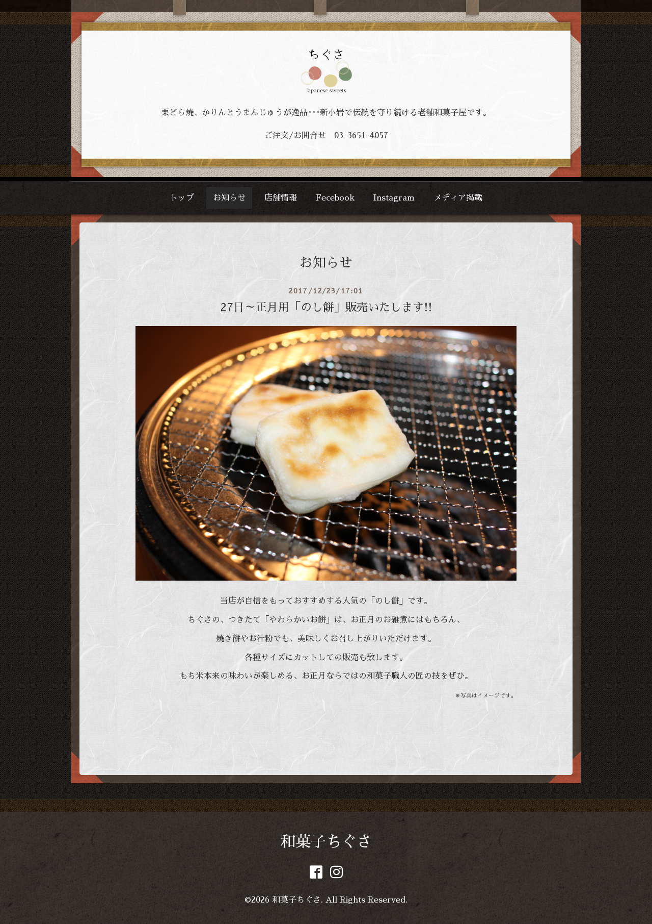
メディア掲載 (457, 198)
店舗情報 (280, 198)
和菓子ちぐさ (326, 842)
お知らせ (229, 198)
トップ (182, 198)
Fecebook (335, 198)
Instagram (394, 198)
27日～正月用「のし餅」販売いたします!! (326, 307)
